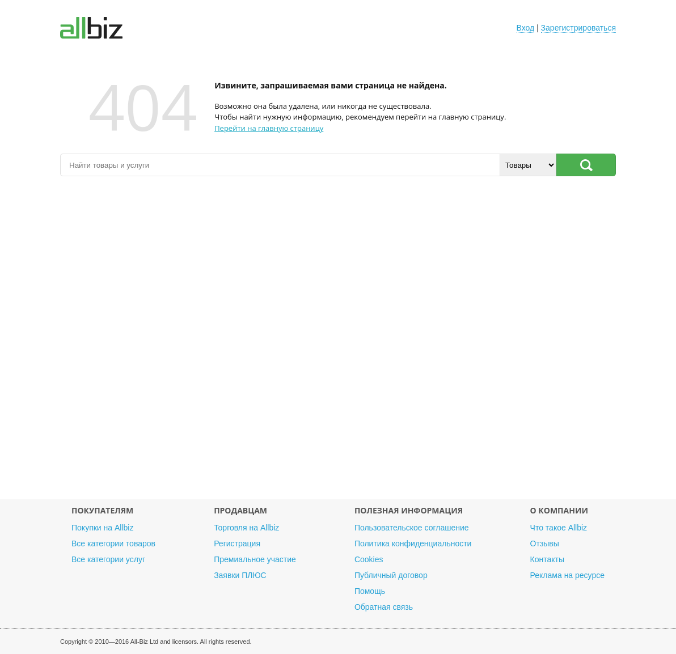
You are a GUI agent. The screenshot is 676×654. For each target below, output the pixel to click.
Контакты (547, 559)
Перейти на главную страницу (268, 128)
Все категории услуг (108, 559)
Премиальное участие (255, 559)
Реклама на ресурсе (567, 575)
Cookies (368, 559)
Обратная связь (383, 606)
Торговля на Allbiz (246, 527)
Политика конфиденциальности (413, 543)
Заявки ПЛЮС (240, 575)
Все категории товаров (113, 543)
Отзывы (544, 543)
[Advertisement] (338, 343)
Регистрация (237, 543)
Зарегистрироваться (578, 27)
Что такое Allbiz (559, 527)
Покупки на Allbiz (102, 527)
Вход (526, 27)
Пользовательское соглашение (411, 527)
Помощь (369, 591)
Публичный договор (391, 575)
